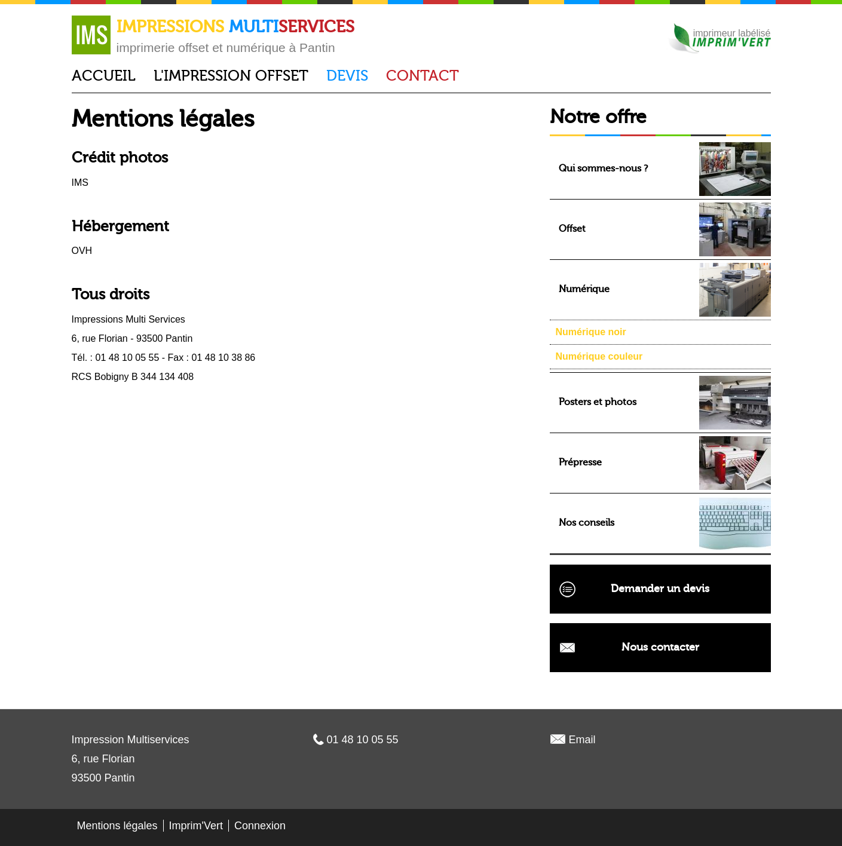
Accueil (104, 76)
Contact (422, 76)
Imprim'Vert (196, 826)
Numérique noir (591, 332)
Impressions (235, 26)
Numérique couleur (599, 356)
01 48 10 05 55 (363, 740)
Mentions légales (117, 826)
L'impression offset (231, 76)
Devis (347, 76)
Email (582, 740)
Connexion (260, 826)
